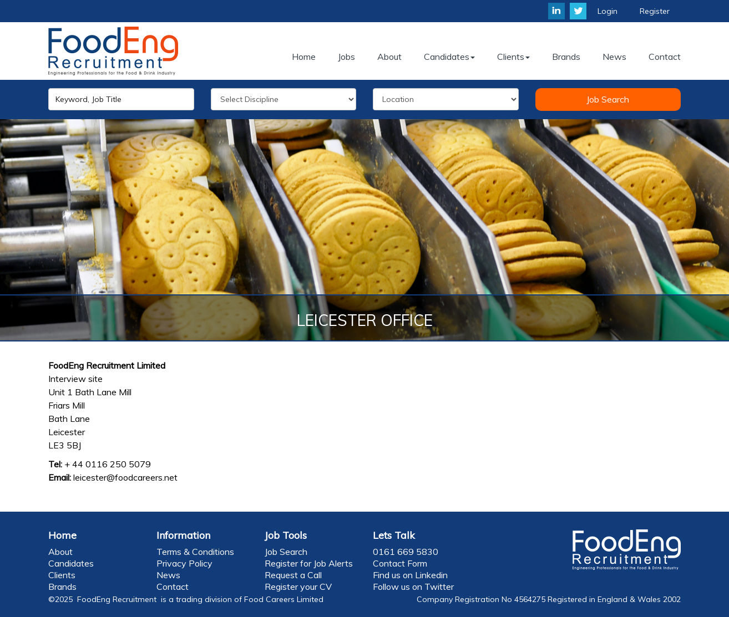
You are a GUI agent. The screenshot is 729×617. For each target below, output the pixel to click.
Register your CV (298, 586)
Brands (62, 586)
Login (607, 11)
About (60, 551)
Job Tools (286, 535)
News (168, 574)
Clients (61, 574)
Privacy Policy (184, 563)
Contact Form (400, 563)
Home (62, 535)
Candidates (71, 563)
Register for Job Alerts (309, 563)
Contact (172, 586)
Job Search (607, 99)
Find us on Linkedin (410, 574)
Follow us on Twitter (413, 586)
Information (183, 535)
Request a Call (293, 574)
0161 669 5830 (405, 551)
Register (655, 11)
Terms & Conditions (195, 551)
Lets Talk (394, 535)
